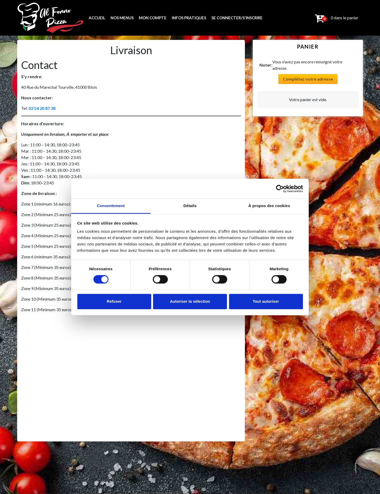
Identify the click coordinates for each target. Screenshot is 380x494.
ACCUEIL (97, 17)
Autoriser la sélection (190, 301)
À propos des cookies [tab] (269, 205)
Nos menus (122, 17)
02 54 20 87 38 (41, 108)
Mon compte (153, 17)
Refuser (114, 301)
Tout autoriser (266, 301)
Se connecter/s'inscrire (237, 17)
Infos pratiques (189, 17)
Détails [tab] (190, 205)
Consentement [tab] (111, 205)
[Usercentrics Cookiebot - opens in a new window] (280, 189)
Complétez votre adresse (308, 78)
